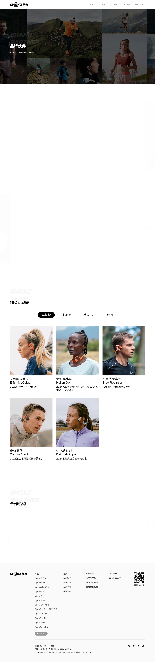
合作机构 (32, 53)
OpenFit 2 (39, 592)
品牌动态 (67, 592)
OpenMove (40, 623)
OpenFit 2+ (40, 583)
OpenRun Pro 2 (42, 605)
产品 (103, 5)
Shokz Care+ (92, 583)
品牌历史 (67, 583)
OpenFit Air (40, 601)
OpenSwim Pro (41, 627)
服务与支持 (139, 5)
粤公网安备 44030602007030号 (79, 652)
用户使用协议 (115, 578)
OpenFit (38, 596)
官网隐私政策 (92, 587)
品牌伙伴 (67, 587)
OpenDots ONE (42, 587)
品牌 (115, 5)
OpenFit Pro (40, 578)
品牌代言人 (14, 53)
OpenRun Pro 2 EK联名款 (46, 609)
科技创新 (127, 5)
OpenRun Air (40, 618)
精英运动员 (23, 53)
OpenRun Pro (41, 614)
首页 (91, 5)
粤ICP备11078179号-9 (59, 652)
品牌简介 (67, 578)
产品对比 (41, 634)
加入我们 (113, 574)
